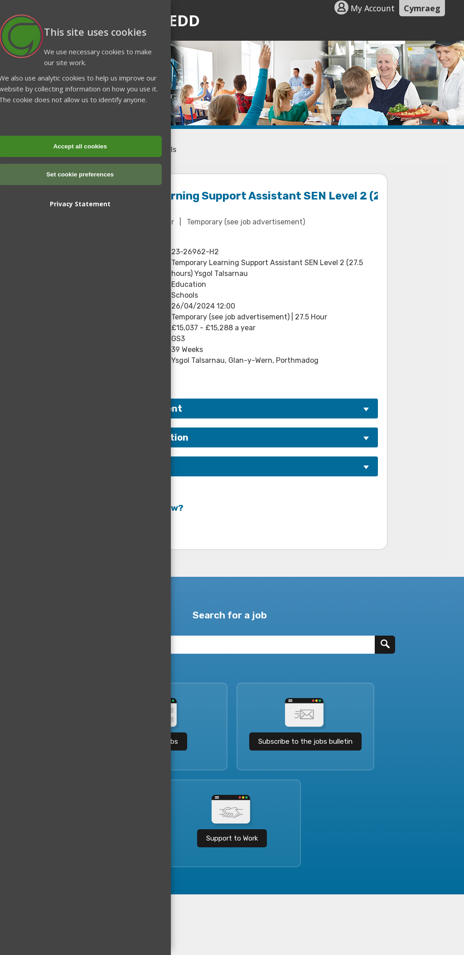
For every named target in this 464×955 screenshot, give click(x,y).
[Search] (385, 645)
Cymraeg (422, 8)
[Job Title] (222, 645)
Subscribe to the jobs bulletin (305, 741)
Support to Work (232, 838)
